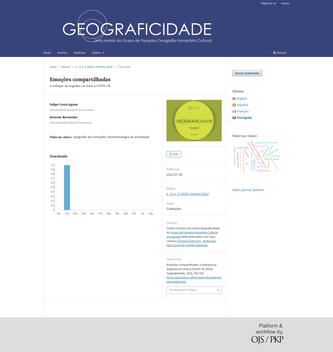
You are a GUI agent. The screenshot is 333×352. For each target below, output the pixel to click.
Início (53, 67)
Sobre (96, 53)
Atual (47, 53)
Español (242, 105)
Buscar (280, 53)
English (242, 98)
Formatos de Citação (182, 290)
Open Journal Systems (248, 190)
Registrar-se (268, 3)
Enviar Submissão (247, 73)
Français (243, 111)
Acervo (62, 53)
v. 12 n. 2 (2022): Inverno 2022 (93, 67)
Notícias (79, 53)
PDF (175, 154)
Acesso (285, 3)
